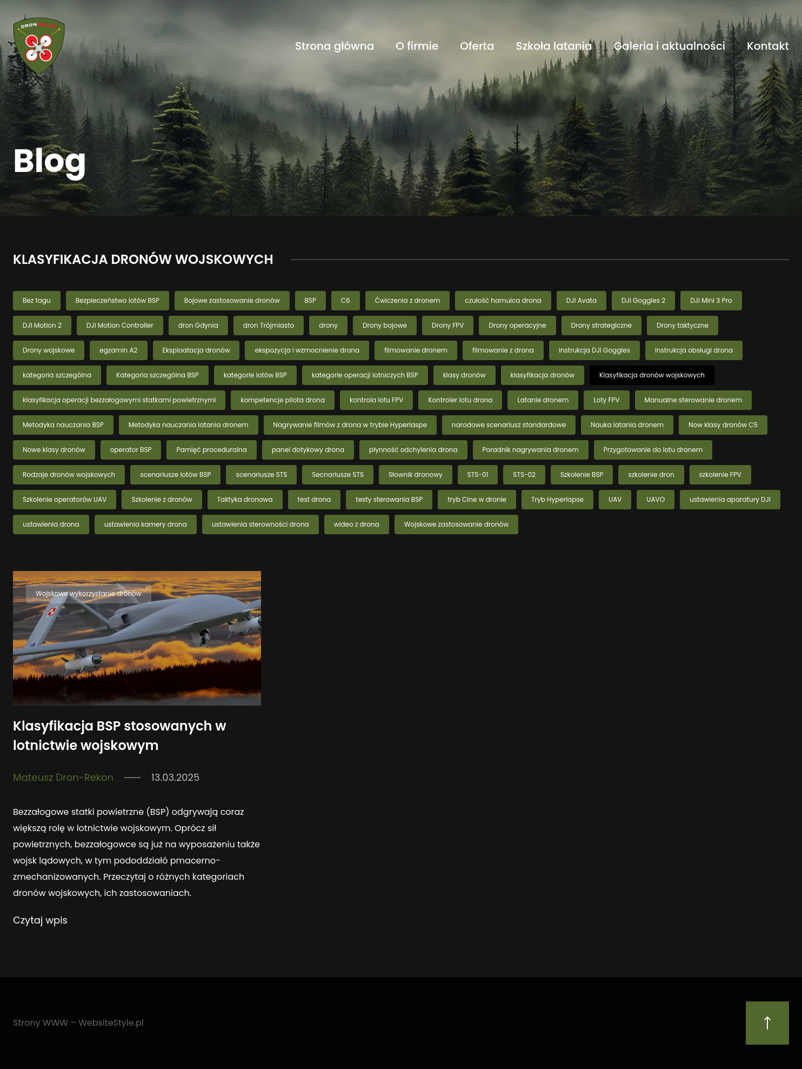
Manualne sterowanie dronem (693, 399)
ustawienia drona (51, 524)
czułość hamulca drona (503, 300)
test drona (314, 499)
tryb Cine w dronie (476, 499)
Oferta (477, 46)
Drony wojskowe (49, 350)
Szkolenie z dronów (161, 499)
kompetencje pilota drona (282, 399)
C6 (345, 300)
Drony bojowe (385, 325)
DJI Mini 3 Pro (711, 300)
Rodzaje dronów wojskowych (69, 474)
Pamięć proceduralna (211, 449)
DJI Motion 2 (42, 325)
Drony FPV (448, 325)
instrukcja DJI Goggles (594, 350)
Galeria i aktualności (669, 46)
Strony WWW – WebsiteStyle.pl (78, 1023)
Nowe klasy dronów (54, 449)
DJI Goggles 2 (643, 300)
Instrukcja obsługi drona (694, 350)
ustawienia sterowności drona (260, 524)
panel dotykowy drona (308, 449)
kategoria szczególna (57, 375)
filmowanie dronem (415, 350)
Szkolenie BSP (581, 474)
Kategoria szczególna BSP (157, 375)
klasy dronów (464, 375)
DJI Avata (581, 300)
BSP (310, 300)
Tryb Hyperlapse (557, 499)
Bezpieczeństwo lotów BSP (117, 300)
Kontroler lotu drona (460, 399)
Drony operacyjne (517, 325)
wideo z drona (356, 524)
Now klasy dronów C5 (723, 424)
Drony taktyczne (683, 325)
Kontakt (768, 46)
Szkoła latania (554, 46)
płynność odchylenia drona (413, 449)
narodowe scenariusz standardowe (509, 424)
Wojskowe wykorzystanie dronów (89, 593)
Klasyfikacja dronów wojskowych (652, 375)
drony (328, 325)
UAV (615, 499)
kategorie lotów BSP (255, 375)
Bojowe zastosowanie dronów (232, 300)
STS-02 (524, 474)
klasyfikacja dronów (543, 375)
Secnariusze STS (338, 474)
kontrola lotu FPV (376, 399)
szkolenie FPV (720, 474)
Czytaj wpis (40, 920)
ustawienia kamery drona (145, 524)
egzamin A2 (118, 350)
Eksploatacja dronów (196, 350)
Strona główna (334, 46)
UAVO (655, 499)
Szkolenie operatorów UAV (64, 499)
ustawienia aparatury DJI (730, 499)
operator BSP (131, 449)
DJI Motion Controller (119, 325)
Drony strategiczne (601, 325)
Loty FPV (606, 399)
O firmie (417, 46)
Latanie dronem (543, 399)
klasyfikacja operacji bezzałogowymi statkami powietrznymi (119, 399)
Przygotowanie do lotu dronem (653, 449)
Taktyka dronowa (245, 499)
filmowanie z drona (503, 350)
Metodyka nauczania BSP (63, 424)
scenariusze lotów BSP (175, 474)
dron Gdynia (198, 325)
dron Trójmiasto (269, 325)
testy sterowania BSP (389, 499)
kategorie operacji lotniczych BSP (365, 375)
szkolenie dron (651, 474)
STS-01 (478, 474)
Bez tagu (37, 300)
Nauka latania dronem (627, 424)
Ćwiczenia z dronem (407, 300)
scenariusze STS (261, 474)
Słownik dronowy (416, 474)
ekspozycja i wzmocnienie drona (307, 350)
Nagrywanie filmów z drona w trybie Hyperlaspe (350, 424)
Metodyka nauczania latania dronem (189, 424)
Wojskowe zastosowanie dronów (456, 524)
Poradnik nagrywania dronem (531, 449)
